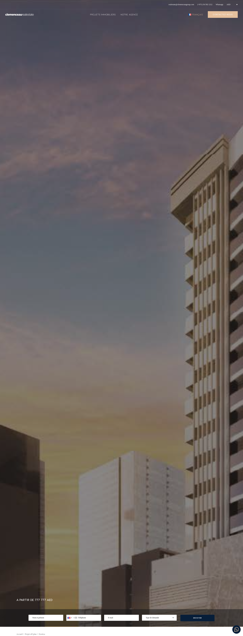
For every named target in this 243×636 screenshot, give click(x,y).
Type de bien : (48, 511)
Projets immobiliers (103, 14)
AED (228, 4)
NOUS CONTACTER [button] (24, 232)
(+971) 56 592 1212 (204, 4)
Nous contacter (147, 608)
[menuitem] (181, 4)
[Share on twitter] (200, 133)
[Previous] (22, 364)
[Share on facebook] (196, 133)
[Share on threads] (204, 133)
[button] (43, 515)
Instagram (194, 597)
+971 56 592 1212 (35, 595)
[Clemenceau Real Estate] (19, 14)
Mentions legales (148, 597)
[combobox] (71, 93)
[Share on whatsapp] (216, 133)
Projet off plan (31, 110)
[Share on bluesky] (220, 133)
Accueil (19, 110)
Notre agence (129, 14)
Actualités (96, 597)
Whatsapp (219, 4)
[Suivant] (220, 364)
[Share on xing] (224, 133)
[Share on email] (224, 137)
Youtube (193, 602)
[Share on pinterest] (208, 133)
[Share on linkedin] (212, 133)
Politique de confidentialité (154, 602)
